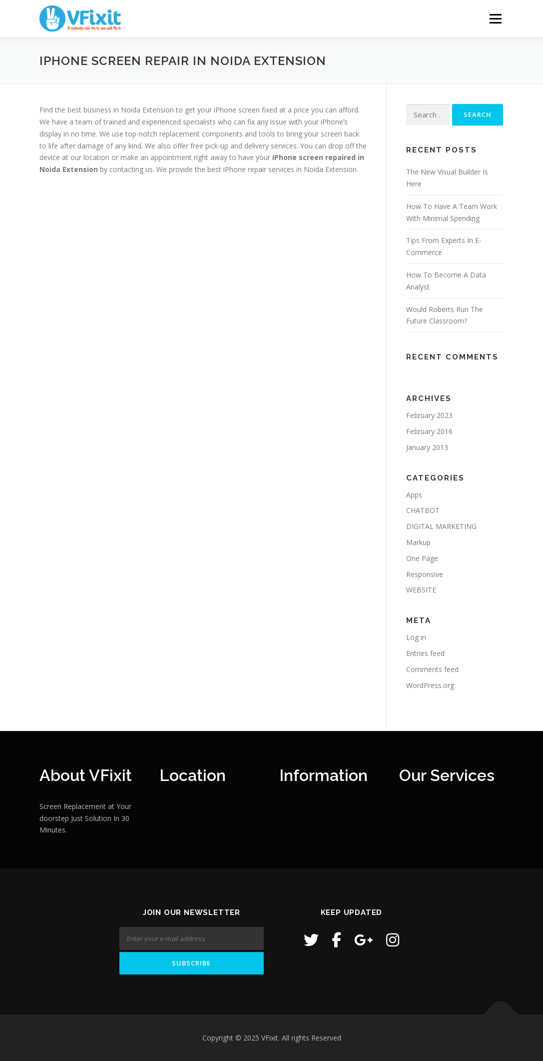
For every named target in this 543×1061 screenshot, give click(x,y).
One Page (422, 558)
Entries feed (425, 653)
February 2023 (429, 415)
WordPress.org (430, 685)
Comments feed (432, 669)
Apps (414, 495)
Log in (416, 637)
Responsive (424, 574)
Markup (418, 542)
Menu (495, 19)
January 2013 (427, 447)
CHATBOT (423, 510)
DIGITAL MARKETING (441, 526)
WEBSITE (421, 589)
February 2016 (429, 431)
